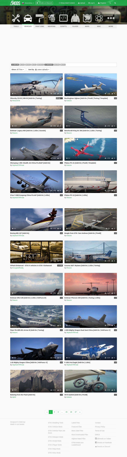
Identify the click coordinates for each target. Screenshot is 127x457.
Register (102, 3)
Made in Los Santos (17, 424)
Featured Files (77, 427)
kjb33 (14, 397)
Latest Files (76, 423)
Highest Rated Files (78, 439)
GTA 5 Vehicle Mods (55, 427)
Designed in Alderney (17, 422)
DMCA (97, 435)
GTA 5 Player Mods (55, 445)
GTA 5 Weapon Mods (55, 437)
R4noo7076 (16, 100)
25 (66, 412)
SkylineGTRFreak (18, 165)
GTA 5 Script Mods (54, 441)
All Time (18, 69)
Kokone (69, 100)
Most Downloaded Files (80, 435)
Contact (98, 423)
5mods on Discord (102, 447)
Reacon (14, 133)
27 (76, 412)
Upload (81, 3)
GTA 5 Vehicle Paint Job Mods (56, 432)
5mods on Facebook (103, 443)
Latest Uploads (38, 69)
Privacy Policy (100, 427)
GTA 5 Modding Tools (55, 423)
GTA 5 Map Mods (54, 449)
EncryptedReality (17, 268)
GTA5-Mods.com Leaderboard (78, 444)
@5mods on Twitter (103, 439)
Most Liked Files (77, 431)
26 (71, 412)
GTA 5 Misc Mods (54, 453)
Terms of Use (99, 431)
